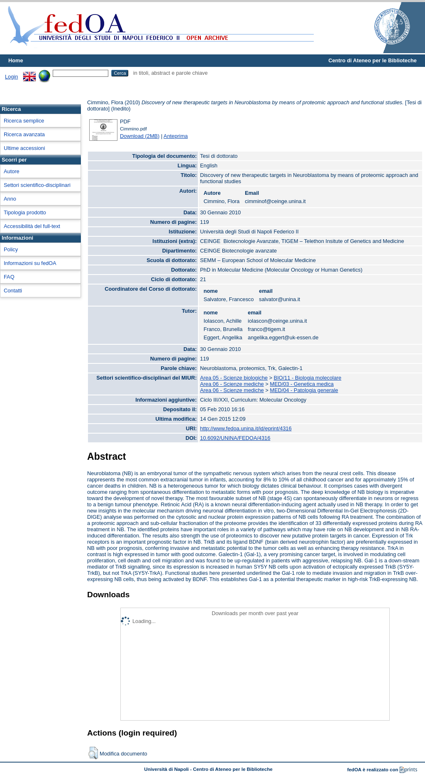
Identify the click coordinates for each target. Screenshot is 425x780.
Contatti (13, 290)
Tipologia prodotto (25, 212)
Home (15, 60)
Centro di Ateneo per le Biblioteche (372, 60)
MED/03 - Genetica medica (302, 384)
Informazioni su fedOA (30, 263)
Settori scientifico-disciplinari (37, 185)
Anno (10, 199)
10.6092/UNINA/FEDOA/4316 (235, 438)
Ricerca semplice (24, 121)
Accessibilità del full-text (32, 226)
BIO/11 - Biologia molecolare (308, 378)
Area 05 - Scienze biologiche (234, 378)
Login (11, 77)
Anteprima (176, 136)
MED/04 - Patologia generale (304, 390)
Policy (11, 249)
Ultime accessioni (24, 148)
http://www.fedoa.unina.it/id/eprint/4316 (246, 428)
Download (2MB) (139, 136)
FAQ (9, 277)
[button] (93, 753)
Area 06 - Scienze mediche (232, 384)
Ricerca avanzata (24, 134)
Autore (12, 171)
